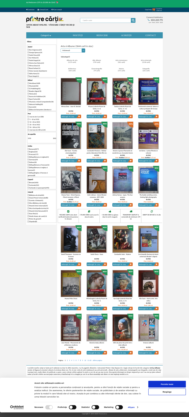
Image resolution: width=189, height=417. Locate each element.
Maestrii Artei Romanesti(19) (38, 211)
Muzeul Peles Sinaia (71, 298)
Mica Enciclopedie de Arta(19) (38, 208)
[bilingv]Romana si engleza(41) (38, 157)
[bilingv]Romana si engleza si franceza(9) (38, 169)
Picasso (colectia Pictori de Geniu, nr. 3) (96, 108)
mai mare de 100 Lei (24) (37, 130)
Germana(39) (33, 160)
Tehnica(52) (32, 94)
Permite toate (167, 389)
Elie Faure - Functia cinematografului (71, 152)
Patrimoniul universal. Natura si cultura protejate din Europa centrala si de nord (148, 109)
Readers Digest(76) (34, 91)
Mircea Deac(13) (34, 66)
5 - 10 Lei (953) (33, 119)
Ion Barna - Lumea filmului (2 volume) (148, 152)
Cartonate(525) (33, 185)
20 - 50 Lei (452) (34, 125)
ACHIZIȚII (126, 35)
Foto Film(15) (33, 214)
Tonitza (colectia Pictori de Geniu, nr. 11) (122, 108)
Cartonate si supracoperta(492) (38, 188)
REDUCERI (102, 35)
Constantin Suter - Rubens (122, 254)
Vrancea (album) (148, 343)
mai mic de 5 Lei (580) (36, 117)
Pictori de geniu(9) (34, 219)
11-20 (89, 360)
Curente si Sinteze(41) (35, 200)
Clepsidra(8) (32, 221)
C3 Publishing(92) (34, 89)
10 (85, 360)
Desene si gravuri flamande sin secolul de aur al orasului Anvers (122, 152)
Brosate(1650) (33, 182)
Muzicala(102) (33, 86)
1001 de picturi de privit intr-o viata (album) (122, 344)
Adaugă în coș (71, 116)
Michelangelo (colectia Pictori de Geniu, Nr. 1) (96, 300)
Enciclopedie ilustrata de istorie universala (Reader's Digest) (148, 255)
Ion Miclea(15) (33, 58)
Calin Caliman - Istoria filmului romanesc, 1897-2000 (96, 196)
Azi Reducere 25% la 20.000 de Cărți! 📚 (42, 2)
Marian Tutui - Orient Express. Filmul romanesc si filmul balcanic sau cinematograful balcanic (70, 198)
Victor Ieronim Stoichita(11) (37, 71)
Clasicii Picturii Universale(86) (38, 198)
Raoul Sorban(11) (34, 68)
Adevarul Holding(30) (35, 104)
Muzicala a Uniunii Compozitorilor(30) (41, 102)
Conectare (30, 10)
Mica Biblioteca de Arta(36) (37, 203)
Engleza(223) (33, 152)
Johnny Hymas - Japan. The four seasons (122, 196)
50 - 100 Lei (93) (34, 127)
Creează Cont (43, 10)
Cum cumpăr (56, 10)
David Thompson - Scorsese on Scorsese (71, 255)
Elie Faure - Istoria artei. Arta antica (148, 300)
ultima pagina (97, 360)
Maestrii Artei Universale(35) (38, 206)
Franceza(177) (33, 154)
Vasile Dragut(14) (34, 60)
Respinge (167, 396)
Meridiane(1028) (34, 83)
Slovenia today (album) (96, 343)
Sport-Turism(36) (34, 99)
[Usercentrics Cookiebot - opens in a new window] (17, 412)
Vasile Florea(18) (34, 55)
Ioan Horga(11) (33, 76)
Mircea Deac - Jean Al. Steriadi (71, 106)
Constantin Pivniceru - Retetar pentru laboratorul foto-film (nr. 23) (97, 153)
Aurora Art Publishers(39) (37, 96)
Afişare (131, 412)
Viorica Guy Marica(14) (36, 63)
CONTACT (150, 35)
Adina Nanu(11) (33, 74)
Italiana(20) (32, 162)
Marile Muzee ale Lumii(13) (37, 216)
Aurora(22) (32, 107)
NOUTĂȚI (78, 35)
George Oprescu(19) (35, 52)
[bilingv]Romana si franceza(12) (38, 165)
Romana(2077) (33, 149)
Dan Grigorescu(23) (35, 50)
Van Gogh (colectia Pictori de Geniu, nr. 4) (122, 300)
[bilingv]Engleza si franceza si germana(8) (38, 174)
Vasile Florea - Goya (97, 254)
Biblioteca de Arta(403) (36, 195)
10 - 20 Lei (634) (34, 122)
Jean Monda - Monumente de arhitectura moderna (70, 344)
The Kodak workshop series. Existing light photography (148, 196)
